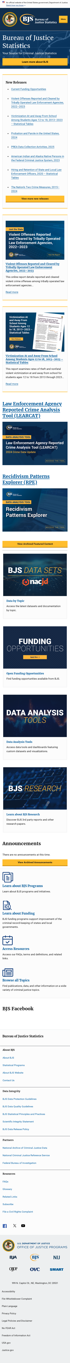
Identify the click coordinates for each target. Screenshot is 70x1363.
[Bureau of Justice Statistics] (35, 1261)
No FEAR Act (8, 1328)
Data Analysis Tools (19, 742)
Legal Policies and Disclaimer (17, 1320)
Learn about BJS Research (23, 814)
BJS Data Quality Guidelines (18, 1106)
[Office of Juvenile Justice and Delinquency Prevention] (13, 1272)
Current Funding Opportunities (28, 89)
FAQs (5, 1181)
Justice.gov (8, 1350)
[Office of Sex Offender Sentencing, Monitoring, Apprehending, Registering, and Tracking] (56, 1271)
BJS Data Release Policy (16, 1129)
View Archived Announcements (35, 862)
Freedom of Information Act (16, 1335)
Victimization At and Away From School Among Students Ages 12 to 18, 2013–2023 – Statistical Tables (37, 119)
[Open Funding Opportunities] (35, 647)
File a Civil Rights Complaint (18, 1211)
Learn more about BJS (35, 61)
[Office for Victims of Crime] (35, 1271)
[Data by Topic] (35, 575)
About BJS (8, 1057)
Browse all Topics (35, 971)
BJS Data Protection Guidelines (19, 1099)
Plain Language (9, 1306)
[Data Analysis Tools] (35, 716)
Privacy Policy (9, 1313)
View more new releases (35, 198)
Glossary (7, 1189)
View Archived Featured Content (35, 543)
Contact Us (8, 1080)
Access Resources (35, 940)
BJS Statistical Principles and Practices (24, 1114)
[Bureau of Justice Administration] (13, 1259)
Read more (12, 292)
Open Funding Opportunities (25, 673)
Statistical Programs (14, 1065)
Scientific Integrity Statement (18, 1121)
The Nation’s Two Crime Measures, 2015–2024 (35, 189)
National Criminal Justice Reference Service (26, 1155)
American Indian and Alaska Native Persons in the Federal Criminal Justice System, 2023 (37, 158)
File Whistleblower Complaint (17, 1298)
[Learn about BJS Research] (35, 788)
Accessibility (8, 1291)
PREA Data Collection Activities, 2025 (32, 146)
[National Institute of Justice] (57, 1259)
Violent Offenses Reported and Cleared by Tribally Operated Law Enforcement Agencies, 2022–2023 (37, 102)
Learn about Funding (35, 905)
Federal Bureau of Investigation (19, 1162)
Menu (63, 19)
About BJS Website (13, 1072)
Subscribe (8, 1204)
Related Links (10, 1196)
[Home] (38, 19)
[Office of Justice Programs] (9, 19)
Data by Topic (15, 601)
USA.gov (6, 1342)
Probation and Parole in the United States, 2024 (35, 135)
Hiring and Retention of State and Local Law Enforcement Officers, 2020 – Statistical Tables (36, 173)
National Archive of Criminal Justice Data (25, 1147)
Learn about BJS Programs (35, 877)
